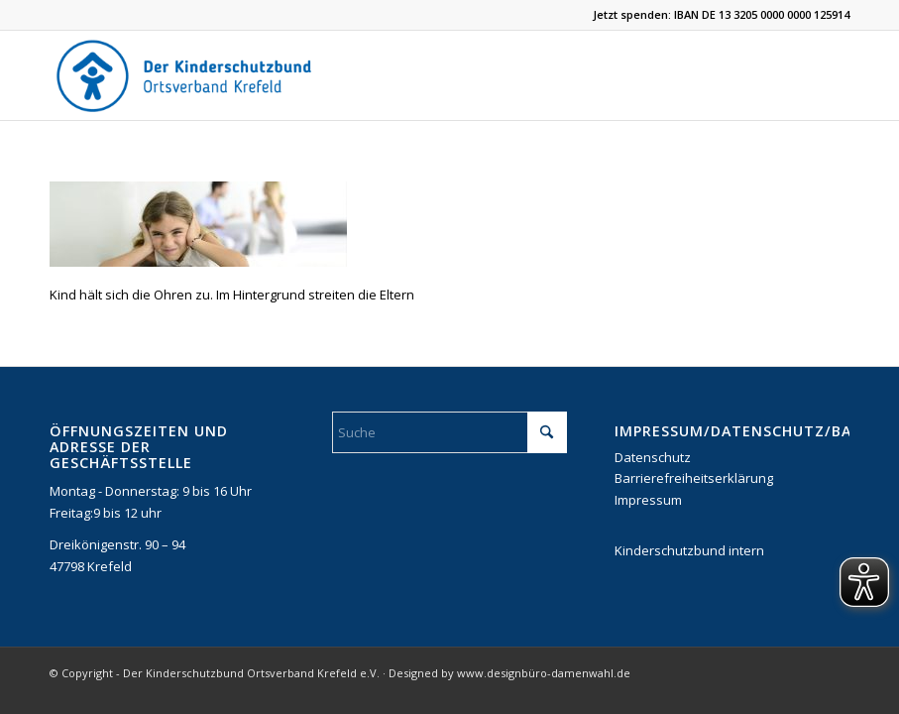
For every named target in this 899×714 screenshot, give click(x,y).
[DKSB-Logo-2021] (185, 75)
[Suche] (449, 432)
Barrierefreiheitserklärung (694, 478)
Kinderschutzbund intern (689, 550)
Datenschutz (653, 457)
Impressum (648, 500)
